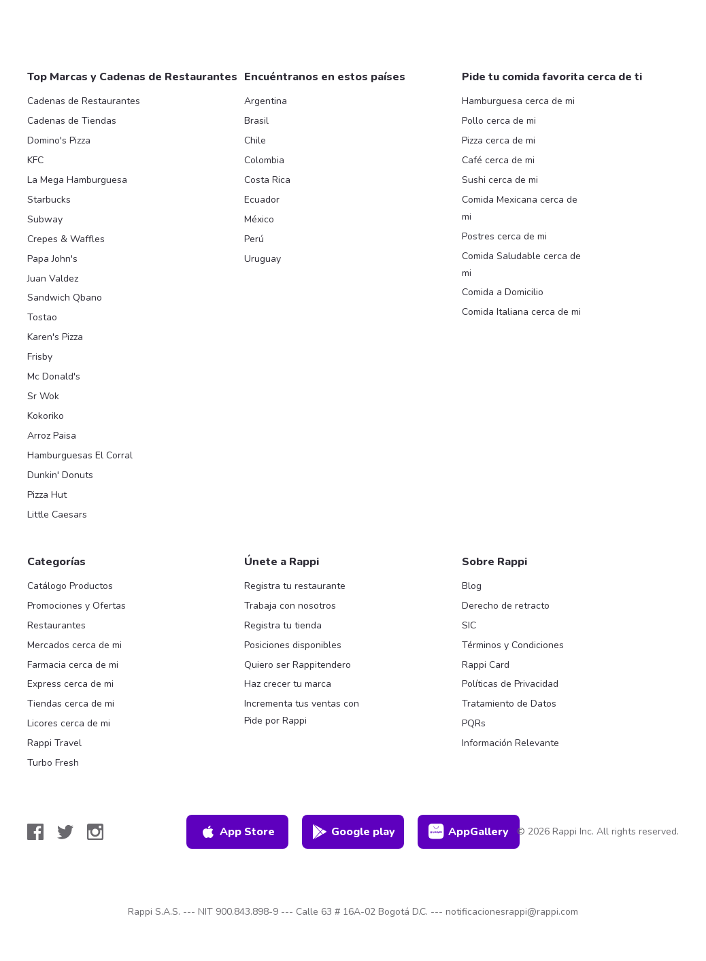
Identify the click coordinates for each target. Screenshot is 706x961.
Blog (472, 585)
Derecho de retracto (506, 605)
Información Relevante (510, 743)
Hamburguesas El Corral (80, 455)
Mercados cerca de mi (74, 645)
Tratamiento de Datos (509, 703)
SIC (469, 625)
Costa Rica (267, 179)
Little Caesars (57, 514)
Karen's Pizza (55, 337)
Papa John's (52, 258)
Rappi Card (485, 664)
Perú (254, 239)
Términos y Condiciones (513, 645)
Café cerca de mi (498, 160)
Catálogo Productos (70, 585)
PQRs (474, 723)
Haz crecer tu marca (287, 683)
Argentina (265, 101)
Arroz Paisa (51, 435)
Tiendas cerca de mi (70, 703)
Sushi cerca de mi (500, 179)
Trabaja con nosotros (290, 605)
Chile (255, 140)
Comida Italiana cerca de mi (521, 311)
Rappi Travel (54, 743)
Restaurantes (56, 625)
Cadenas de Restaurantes (83, 101)
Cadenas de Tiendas (71, 120)
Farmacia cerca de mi (72, 664)
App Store (237, 832)
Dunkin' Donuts (60, 475)
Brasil (256, 120)
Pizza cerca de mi (498, 140)
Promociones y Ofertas (76, 605)
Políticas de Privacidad (510, 683)
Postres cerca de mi (504, 236)
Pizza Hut (47, 494)
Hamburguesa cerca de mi (518, 101)
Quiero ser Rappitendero (297, 664)
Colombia (264, 160)
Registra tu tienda (283, 625)
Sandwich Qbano (64, 297)
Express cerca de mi (70, 683)
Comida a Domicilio (502, 292)
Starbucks (49, 199)
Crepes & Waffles (66, 239)
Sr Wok (43, 396)
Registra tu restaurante (295, 585)
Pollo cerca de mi (499, 120)
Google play (353, 832)
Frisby (39, 356)
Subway (45, 219)
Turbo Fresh (53, 762)
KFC (35, 160)
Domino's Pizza (58, 140)
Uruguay (262, 258)
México (259, 219)
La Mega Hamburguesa (77, 179)
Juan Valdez (52, 278)
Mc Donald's (53, 376)
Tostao (42, 317)
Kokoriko (45, 415)
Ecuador (262, 199)
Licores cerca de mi (68, 723)
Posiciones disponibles (292, 645)
